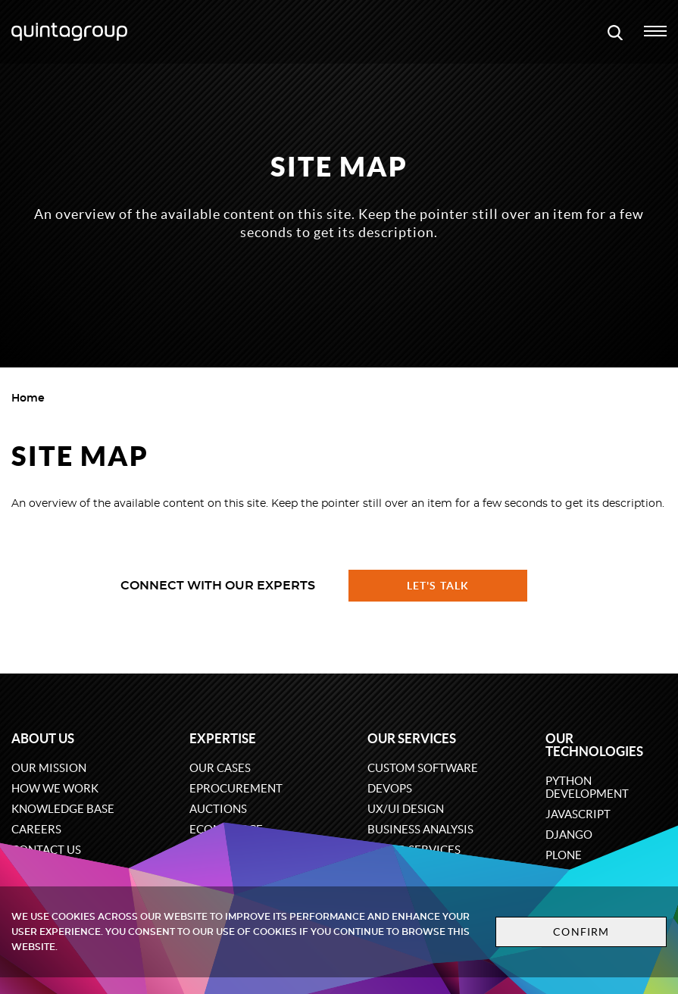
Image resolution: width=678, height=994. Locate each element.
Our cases (220, 767)
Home (28, 398)
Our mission (48, 767)
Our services (411, 738)
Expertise (222, 738)
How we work (54, 788)
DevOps (389, 788)
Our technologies (594, 745)
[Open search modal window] (615, 32)
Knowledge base (62, 808)
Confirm (581, 932)
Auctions (218, 808)
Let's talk (438, 586)
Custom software (422, 767)
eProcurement (236, 788)
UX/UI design (405, 808)
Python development (587, 787)
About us (42, 738)
